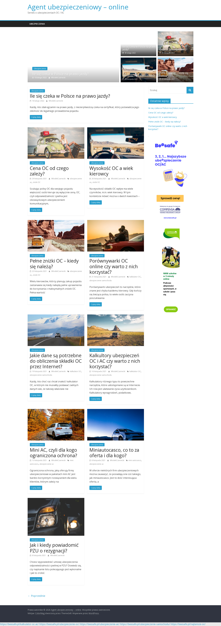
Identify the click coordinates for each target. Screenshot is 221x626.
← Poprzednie (36, 596)
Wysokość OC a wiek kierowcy (138, 75)
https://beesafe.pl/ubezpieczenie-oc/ (59, 624)
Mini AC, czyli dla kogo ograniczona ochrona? (53, 453)
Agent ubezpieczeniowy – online (78, 6)
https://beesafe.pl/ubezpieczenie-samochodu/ (145, 624)
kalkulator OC (135, 276)
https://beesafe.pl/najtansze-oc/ (188, 624)
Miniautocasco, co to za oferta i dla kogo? (114, 453)
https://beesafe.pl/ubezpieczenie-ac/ (99, 624)
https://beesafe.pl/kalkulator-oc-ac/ (19, 624)
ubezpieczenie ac (47, 464)
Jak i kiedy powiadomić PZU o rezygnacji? (54, 548)
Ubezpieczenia (37, 23)
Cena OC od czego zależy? (173, 49)
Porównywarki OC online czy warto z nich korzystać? (113, 266)
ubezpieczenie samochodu (100, 280)
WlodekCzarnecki (58, 77)
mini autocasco (135, 460)
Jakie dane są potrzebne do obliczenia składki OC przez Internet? (56, 361)
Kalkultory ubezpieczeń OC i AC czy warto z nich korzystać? (114, 361)
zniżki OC (36, 182)
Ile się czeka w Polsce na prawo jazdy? (60, 74)
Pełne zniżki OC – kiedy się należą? (173, 74)
